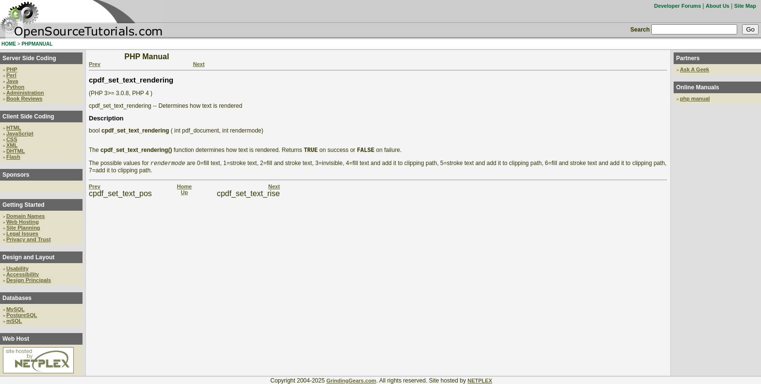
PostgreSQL (21, 315)
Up (184, 194)
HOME (8, 44)
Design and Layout (28, 257)
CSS (11, 139)
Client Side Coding (28, 116)
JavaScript (19, 133)
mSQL (14, 321)
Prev (94, 64)
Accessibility (22, 274)
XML (11, 145)
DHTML (15, 151)
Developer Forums (677, 6)
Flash (13, 157)
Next (199, 64)
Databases (17, 298)
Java (12, 81)
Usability (17, 268)
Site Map (745, 6)
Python (15, 87)
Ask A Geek (694, 69)
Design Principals (28, 280)
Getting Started (23, 204)
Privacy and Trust (28, 239)
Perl (11, 75)
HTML (13, 128)
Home (184, 188)
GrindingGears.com (351, 381)
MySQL (15, 309)
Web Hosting (22, 222)
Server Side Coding (29, 58)
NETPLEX (479, 381)
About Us (717, 6)
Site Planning (23, 228)
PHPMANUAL (36, 44)
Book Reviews (24, 98)
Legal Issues (22, 233)
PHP (11, 69)
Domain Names (25, 216)
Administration (25, 93)
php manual (695, 98)
